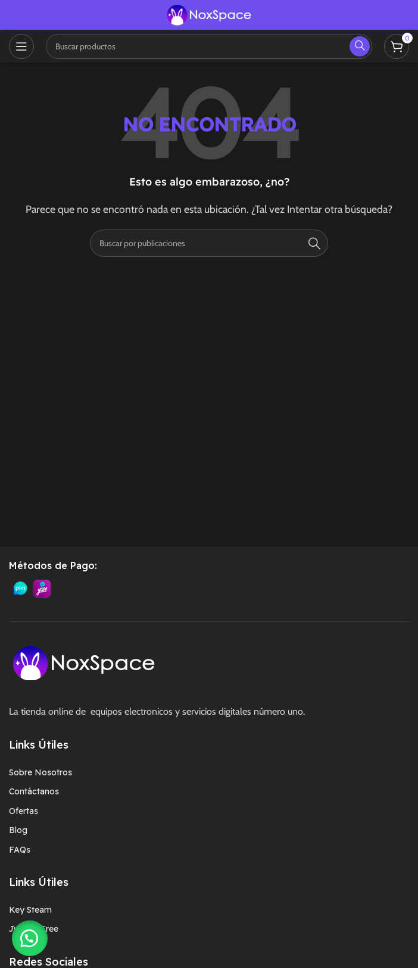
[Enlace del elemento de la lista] (209, 772)
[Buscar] (209, 243)
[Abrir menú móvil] (21, 46)
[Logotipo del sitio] (209, 14)
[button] (30, 938)
